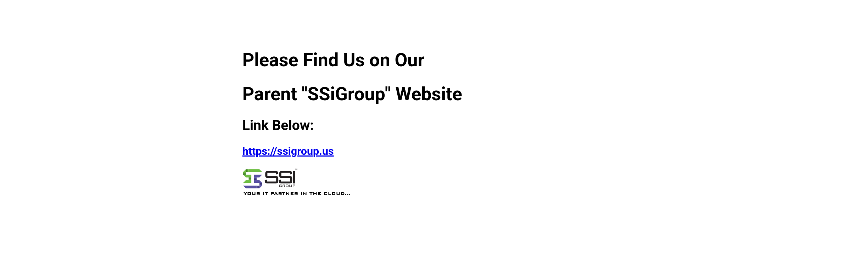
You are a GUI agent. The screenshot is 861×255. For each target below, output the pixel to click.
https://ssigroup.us (288, 151)
